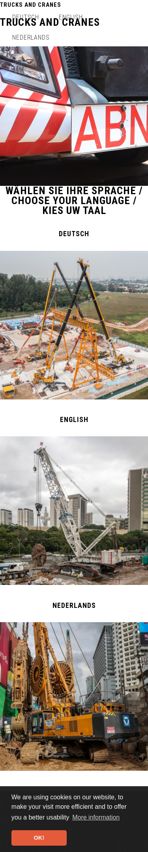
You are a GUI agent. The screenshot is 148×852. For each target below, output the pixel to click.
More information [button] (96, 817)
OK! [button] (39, 838)
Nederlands (31, 37)
